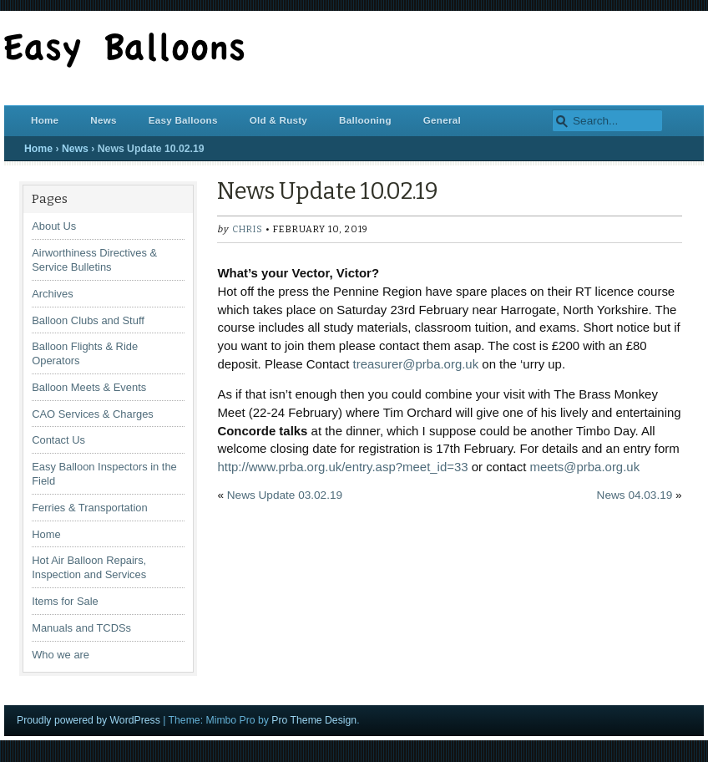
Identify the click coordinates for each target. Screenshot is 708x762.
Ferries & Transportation (89, 507)
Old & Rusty (278, 119)
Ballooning (365, 119)
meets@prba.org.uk (585, 467)
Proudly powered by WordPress (88, 720)
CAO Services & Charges (93, 414)
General (442, 119)
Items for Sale (65, 601)
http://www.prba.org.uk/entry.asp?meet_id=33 (342, 467)
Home (44, 119)
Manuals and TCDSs (81, 628)
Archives (52, 293)
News (103, 119)
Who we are (60, 654)
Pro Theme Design (314, 720)
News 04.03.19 (635, 495)
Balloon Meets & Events (89, 387)
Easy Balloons (183, 119)
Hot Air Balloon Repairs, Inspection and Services (89, 567)
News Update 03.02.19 (284, 495)
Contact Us (58, 440)
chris (247, 229)
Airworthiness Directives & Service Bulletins (94, 259)
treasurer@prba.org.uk (416, 364)
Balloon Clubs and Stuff (88, 320)
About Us (54, 226)
